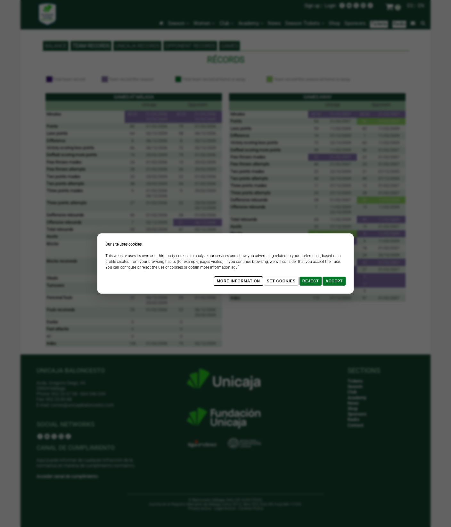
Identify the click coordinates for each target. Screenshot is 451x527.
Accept (334, 281)
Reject (310, 281)
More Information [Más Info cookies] (238, 281)
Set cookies (281, 281)
